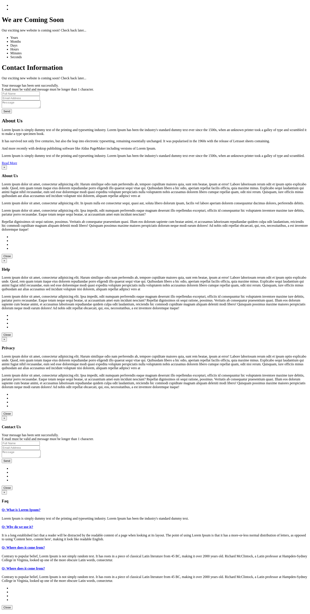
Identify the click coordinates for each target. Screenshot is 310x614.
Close (7, 257)
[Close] (4, 168)
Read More (9, 164)
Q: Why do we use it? (17, 529)
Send (6, 112)
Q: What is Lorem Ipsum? (21, 512)
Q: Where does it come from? (23, 550)
